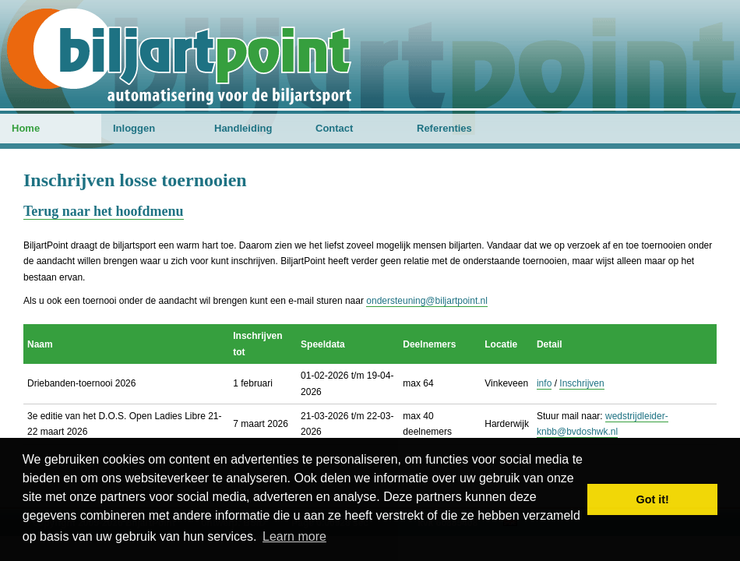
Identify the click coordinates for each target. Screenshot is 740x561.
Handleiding (243, 128)
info (544, 383)
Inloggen (134, 128)
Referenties (444, 128)
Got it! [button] (652, 499)
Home (26, 128)
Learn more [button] (294, 536)
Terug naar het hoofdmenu (103, 211)
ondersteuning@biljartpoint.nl (427, 300)
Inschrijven (581, 383)
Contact (334, 128)
